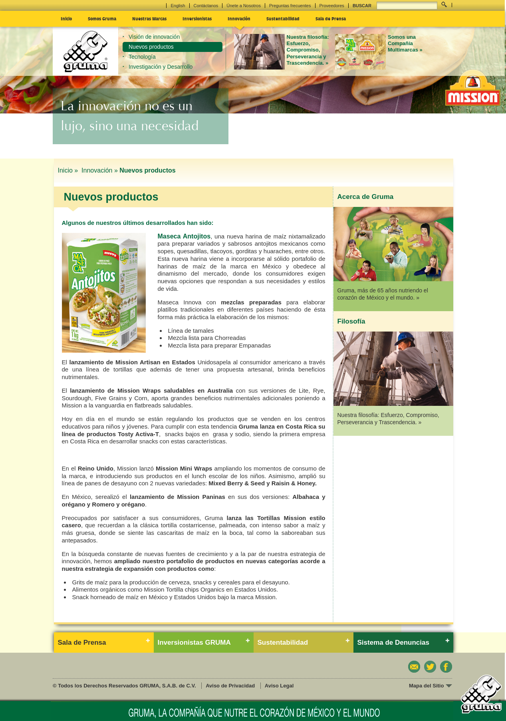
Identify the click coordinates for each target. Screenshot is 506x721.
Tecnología (142, 57)
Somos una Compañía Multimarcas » (405, 43)
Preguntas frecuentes (290, 5)
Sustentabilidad (283, 18)
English (178, 5)
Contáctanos (206, 5)
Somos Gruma (102, 18)
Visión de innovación (154, 37)
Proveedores (331, 5)
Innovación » (99, 170)
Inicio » (69, 170)
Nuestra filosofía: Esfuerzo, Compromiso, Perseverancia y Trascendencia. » (308, 50)
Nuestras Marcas (149, 18)
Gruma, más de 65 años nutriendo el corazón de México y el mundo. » (382, 294)
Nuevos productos (151, 47)
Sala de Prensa (331, 18)
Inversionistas (197, 18)
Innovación (239, 18)
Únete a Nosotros (243, 5)
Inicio (66, 18)
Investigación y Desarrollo (160, 67)
